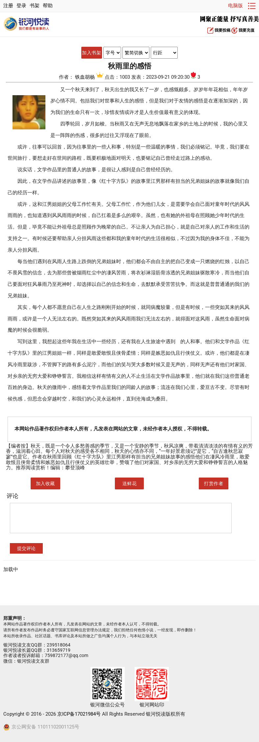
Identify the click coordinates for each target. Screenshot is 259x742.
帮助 (48, 6)
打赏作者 (213, 483)
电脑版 (235, 6)
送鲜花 (129, 483)
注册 (8, 6)
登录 (21, 6)
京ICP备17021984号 (79, 714)
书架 (34, 6)
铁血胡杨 (90, 77)
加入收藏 (45, 483)
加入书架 (91, 52)
